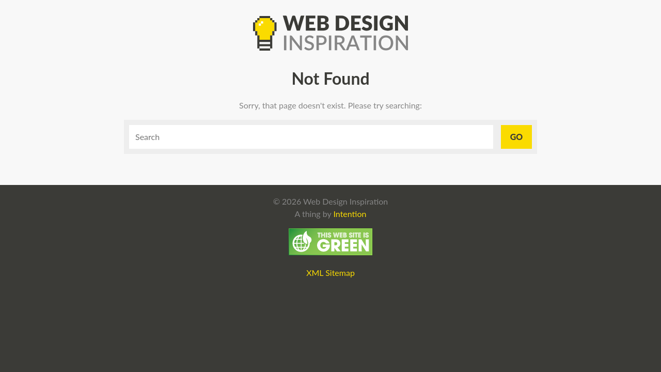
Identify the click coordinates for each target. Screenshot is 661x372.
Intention (349, 214)
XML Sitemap (330, 272)
